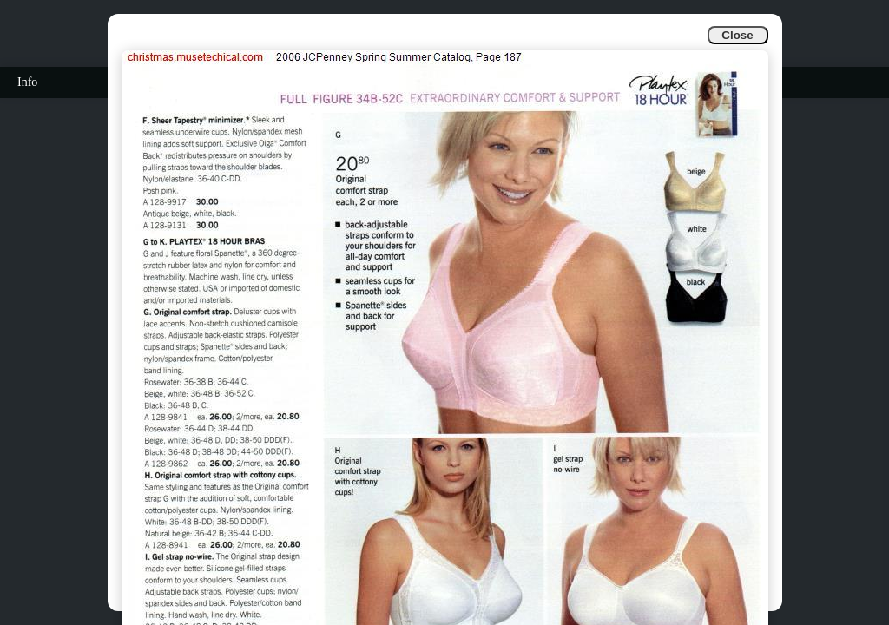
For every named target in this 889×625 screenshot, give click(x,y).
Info (27, 82)
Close (737, 35)
